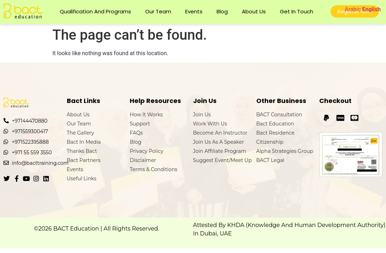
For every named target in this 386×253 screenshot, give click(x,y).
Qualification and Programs (95, 11)
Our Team (158, 11)
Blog (222, 11)
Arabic (353, 9)
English (371, 9)
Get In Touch (296, 11)
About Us (254, 11)
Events (193, 11)
